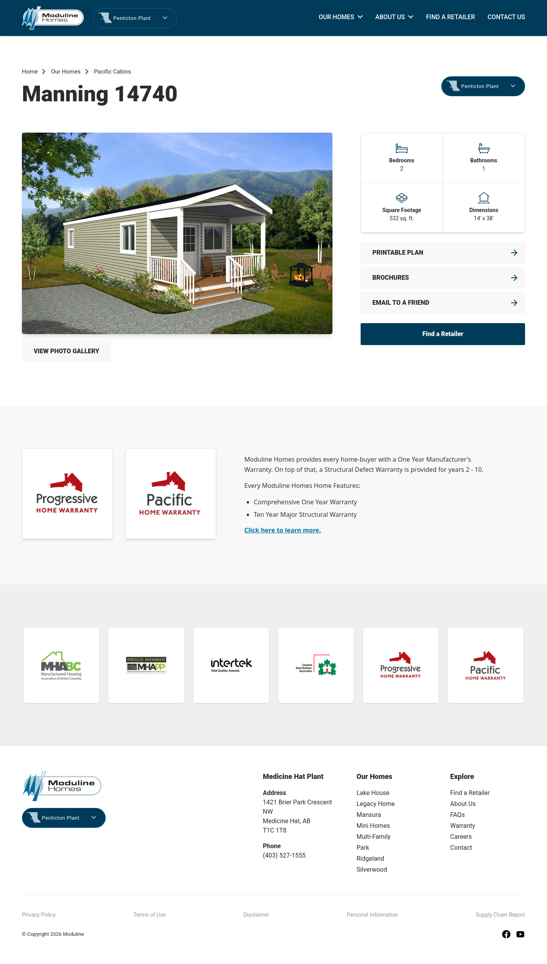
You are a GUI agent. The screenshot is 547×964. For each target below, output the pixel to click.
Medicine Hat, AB (287, 821)
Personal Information (372, 915)
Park (363, 847)
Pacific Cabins (112, 71)
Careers (461, 836)
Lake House (373, 793)
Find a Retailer (450, 17)
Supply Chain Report (500, 915)
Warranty (462, 825)
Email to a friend (400, 302)
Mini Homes (373, 825)
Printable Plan (397, 252)
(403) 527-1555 (284, 855)
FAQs (457, 814)
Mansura (369, 814)
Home (30, 71)
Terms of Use (149, 915)
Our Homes (336, 17)
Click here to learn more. (282, 530)
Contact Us (506, 17)
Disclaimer (256, 915)
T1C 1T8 (274, 830)
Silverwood (372, 869)
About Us (390, 17)
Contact (461, 847)
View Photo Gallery (66, 351)
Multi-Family (374, 836)
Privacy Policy (39, 915)
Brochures (390, 277)
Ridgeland (371, 858)
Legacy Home (376, 804)
